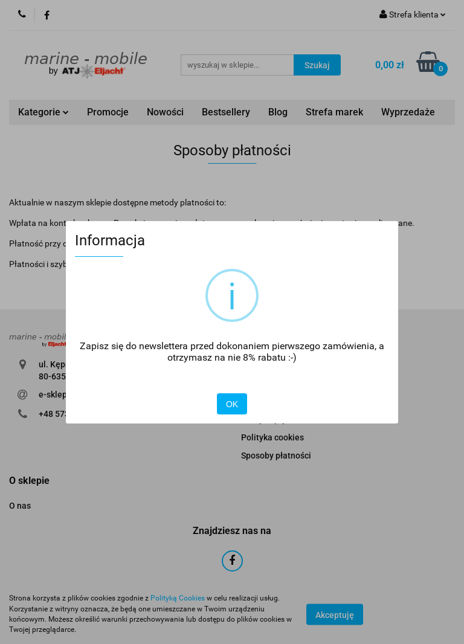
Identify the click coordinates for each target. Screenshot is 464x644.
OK (232, 404)
